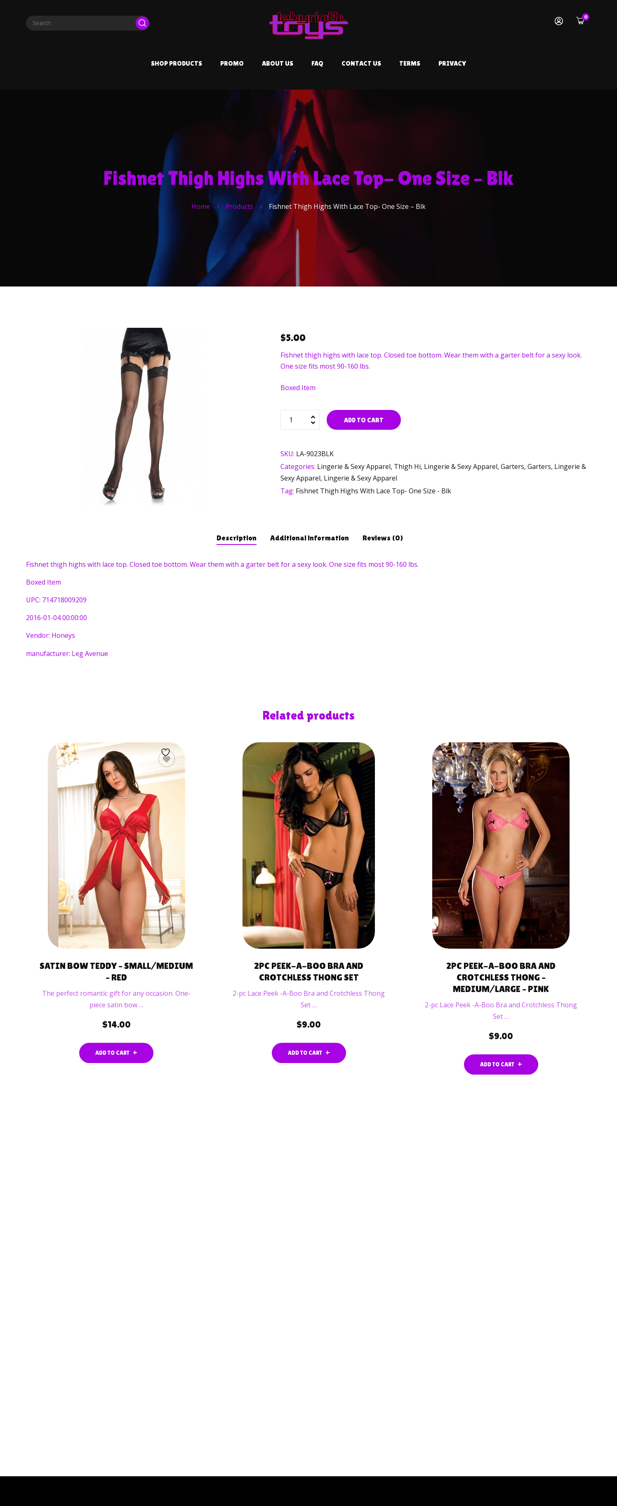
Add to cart (364, 420)
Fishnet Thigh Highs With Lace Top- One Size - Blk (373, 490)
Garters (512, 466)
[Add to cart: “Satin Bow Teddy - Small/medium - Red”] (116, 1053)
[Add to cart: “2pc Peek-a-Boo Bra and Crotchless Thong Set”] (309, 1053)
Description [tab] (237, 537)
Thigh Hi (407, 466)
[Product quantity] (300, 420)
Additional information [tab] (309, 537)
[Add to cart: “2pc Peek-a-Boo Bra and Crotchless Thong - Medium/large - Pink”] (501, 1064)
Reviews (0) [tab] (383, 537)
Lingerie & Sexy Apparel (354, 466)
